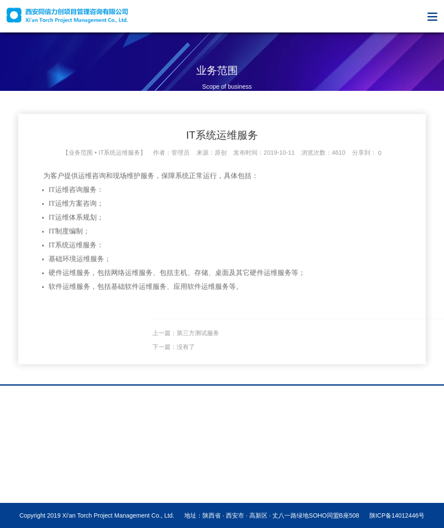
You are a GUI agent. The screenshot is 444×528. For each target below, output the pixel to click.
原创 (221, 159)
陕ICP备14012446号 (397, 515)
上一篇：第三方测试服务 (276, 340)
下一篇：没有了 (264, 354)
